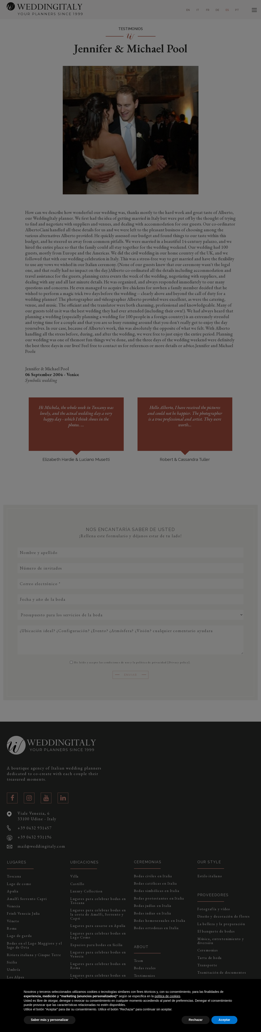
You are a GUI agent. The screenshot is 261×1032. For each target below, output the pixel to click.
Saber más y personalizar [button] (50, 1020)
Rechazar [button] (195, 1020)
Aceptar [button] (224, 1020)
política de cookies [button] (167, 996)
